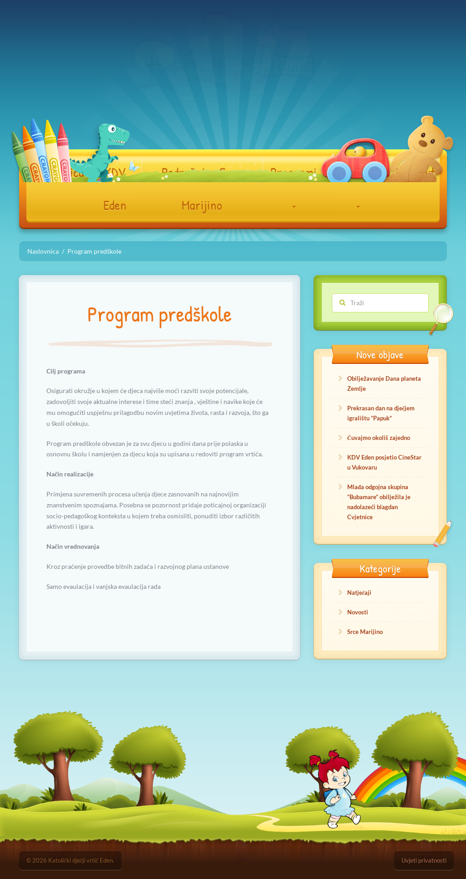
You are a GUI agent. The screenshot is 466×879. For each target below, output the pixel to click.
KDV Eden (115, 188)
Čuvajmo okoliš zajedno (378, 437)
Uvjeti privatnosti (423, 860)
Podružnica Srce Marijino (202, 188)
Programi (293, 185)
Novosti (357, 612)
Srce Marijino (365, 631)
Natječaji (359, 592)
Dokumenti (358, 185)
